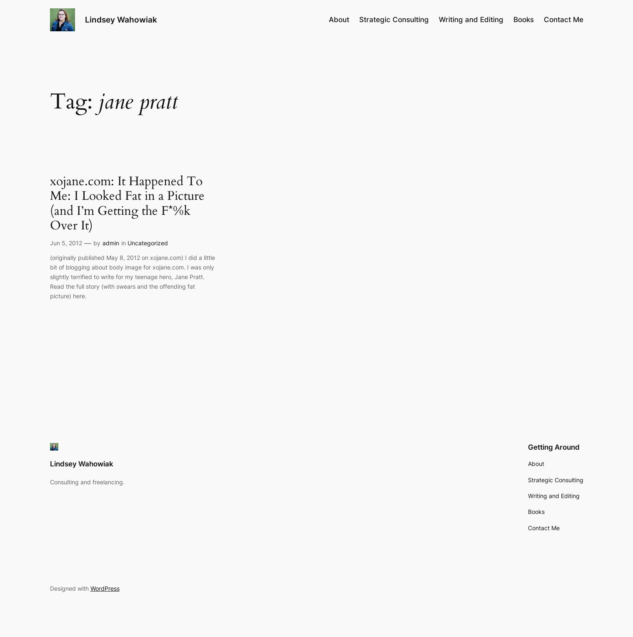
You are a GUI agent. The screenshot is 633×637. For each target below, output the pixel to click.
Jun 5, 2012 (66, 243)
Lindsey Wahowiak (121, 20)
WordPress (105, 588)
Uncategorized (148, 243)
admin (111, 243)
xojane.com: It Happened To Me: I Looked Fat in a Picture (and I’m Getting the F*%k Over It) (127, 204)
